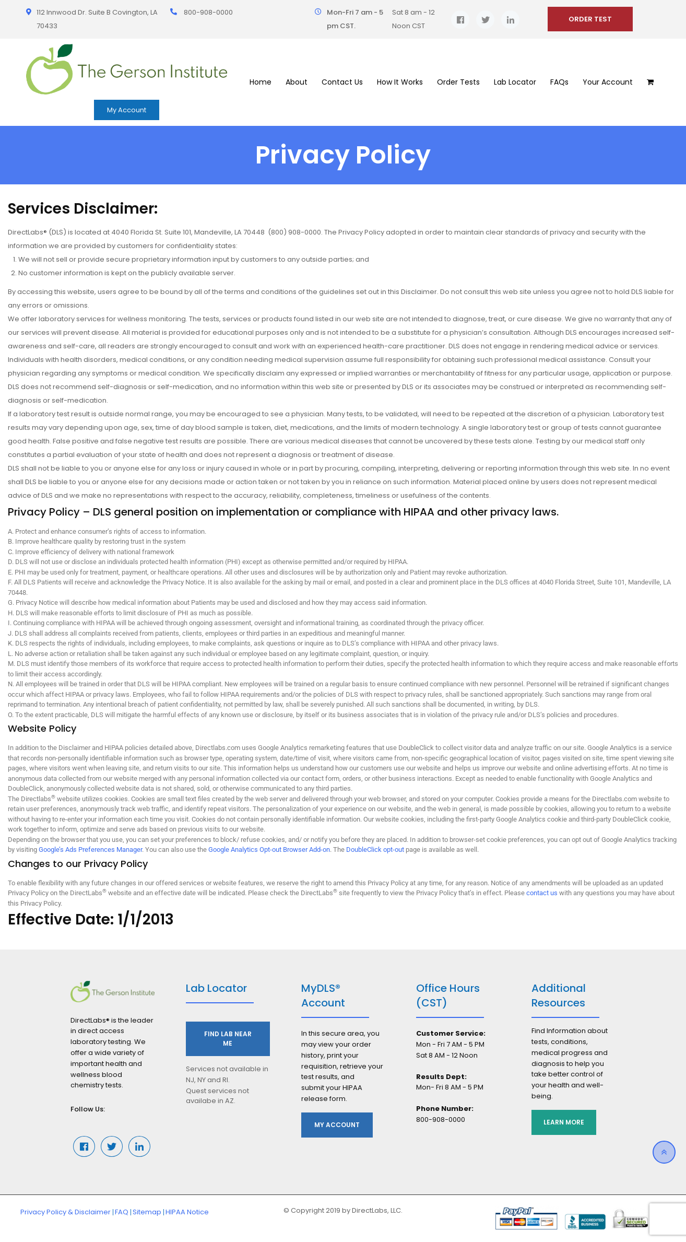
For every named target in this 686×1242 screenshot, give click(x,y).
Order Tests (458, 82)
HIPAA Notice (187, 1212)
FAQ (121, 1212)
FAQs (559, 82)
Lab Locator (515, 82)
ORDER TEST (590, 19)
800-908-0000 (208, 12)
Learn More (565, 1122)
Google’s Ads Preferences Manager (90, 849)
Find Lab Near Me (228, 1038)
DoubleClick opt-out (375, 849)
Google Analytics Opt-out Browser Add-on (269, 849)
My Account (126, 110)
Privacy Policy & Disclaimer (65, 1212)
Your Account (608, 82)
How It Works (400, 82)
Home (260, 82)
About (296, 82)
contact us (542, 893)
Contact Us (342, 82)
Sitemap (147, 1212)
